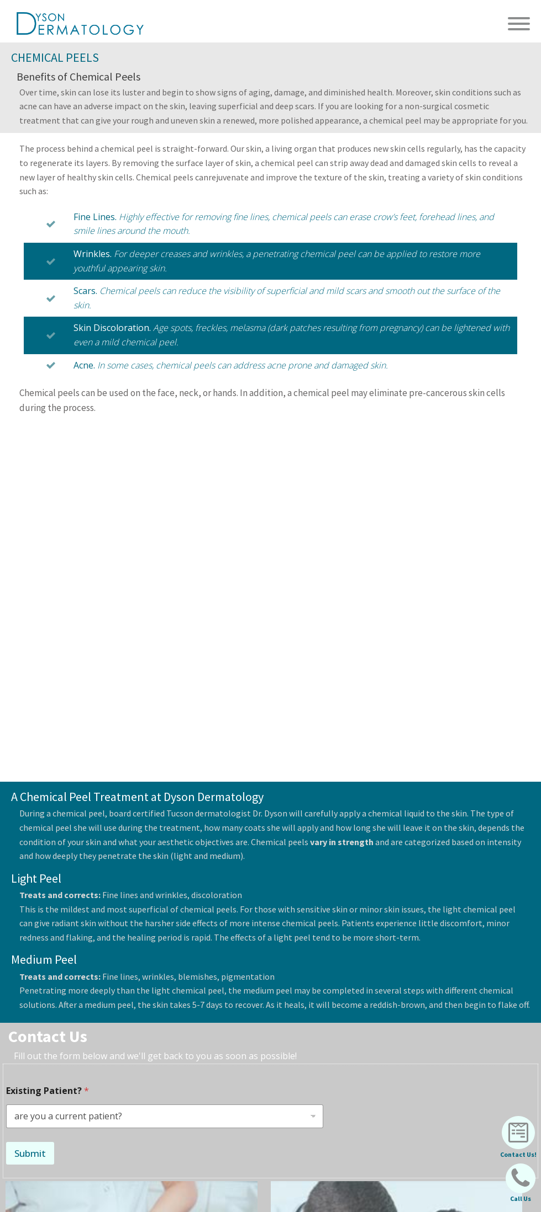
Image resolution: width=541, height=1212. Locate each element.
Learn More (214, 1009)
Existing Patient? (47, 730)
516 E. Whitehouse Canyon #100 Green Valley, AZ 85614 (311, 1164)
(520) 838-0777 (430, 1038)
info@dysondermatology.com (165, 1036)
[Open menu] (519, 23)
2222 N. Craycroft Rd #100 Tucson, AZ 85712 (299, 1143)
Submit (30, 792)
